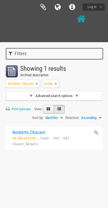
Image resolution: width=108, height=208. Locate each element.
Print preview (18, 109)
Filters (17, 53)
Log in (92, 7)
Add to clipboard (96, 132)
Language (57, 7)
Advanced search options (54, 96)
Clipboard (43, 7)
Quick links (72, 7)
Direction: (72, 118)
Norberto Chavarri (29, 132)
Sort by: (37, 118)
